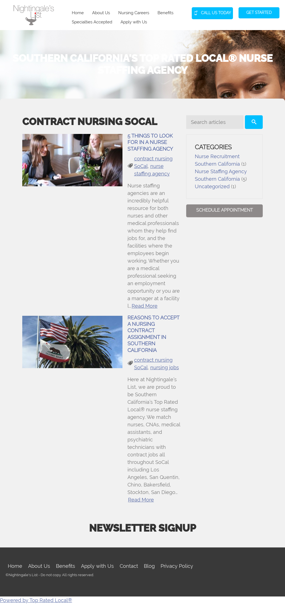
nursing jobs (164, 367)
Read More (145, 306)
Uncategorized (212, 186)
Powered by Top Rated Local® (36, 600)
